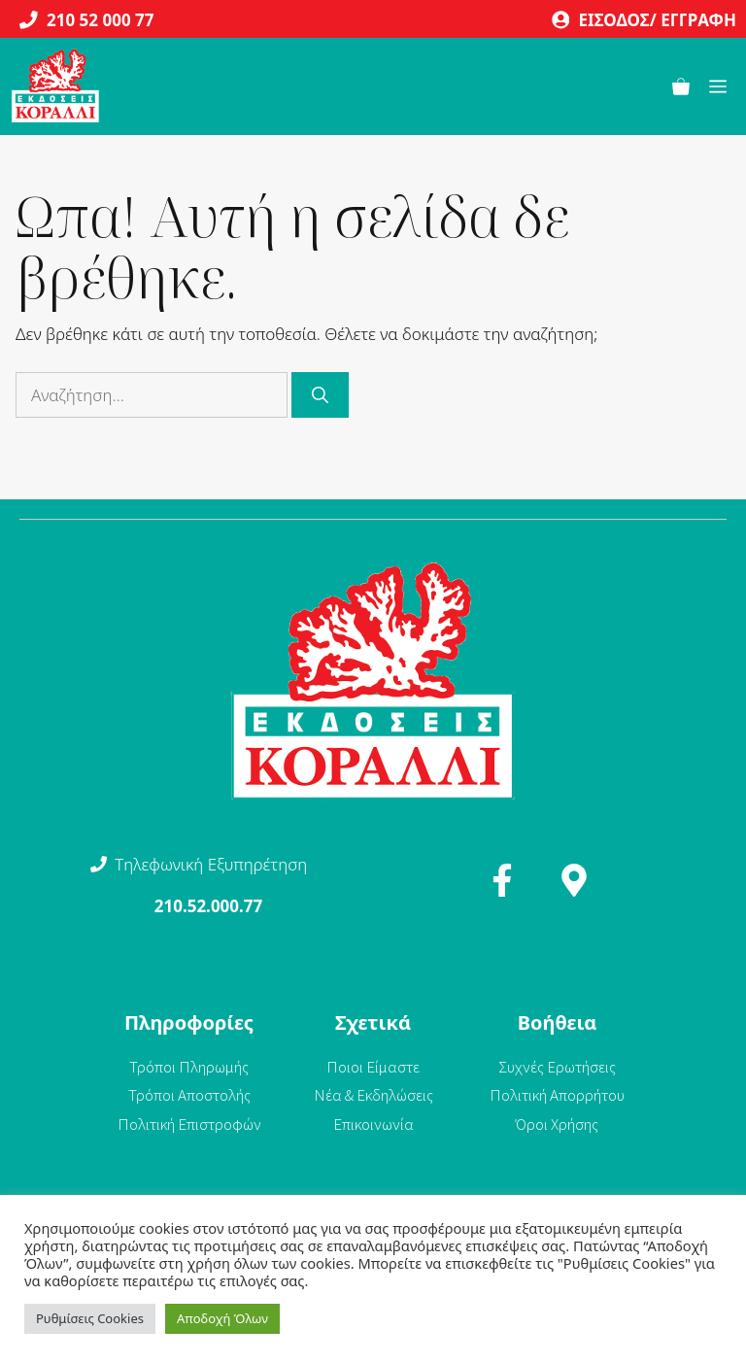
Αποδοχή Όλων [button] (222, 1318)
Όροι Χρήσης (557, 1124)
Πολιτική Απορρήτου (557, 1095)
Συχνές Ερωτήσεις (557, 1066)
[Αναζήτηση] (320, 395)
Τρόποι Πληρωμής (189, 1066)
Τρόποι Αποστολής (189, 1095)
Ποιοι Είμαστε (373, 1066)
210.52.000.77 (208, 906)
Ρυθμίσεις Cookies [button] (90, 1318)
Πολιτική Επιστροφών (189, 1124)
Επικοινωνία (373, 1124)
